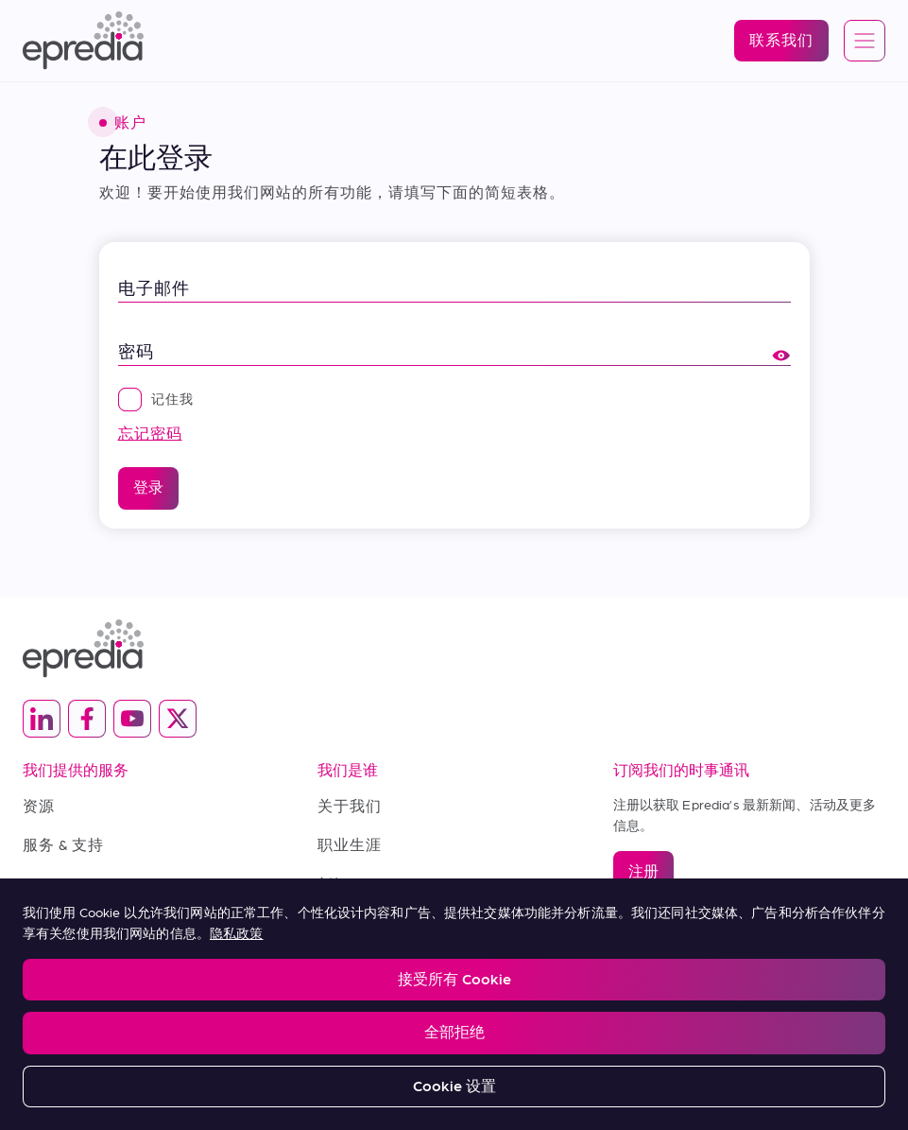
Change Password (500, 991)
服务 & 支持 (63, 844)
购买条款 (55, 923)
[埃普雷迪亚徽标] (83, 40)
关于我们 (349, 805)
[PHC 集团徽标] (454, 1050)
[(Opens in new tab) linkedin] (41, 718)
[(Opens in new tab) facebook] (87, 718)
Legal (37, 991)
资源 (39, 805)
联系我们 (349, 923)
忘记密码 (150, 433)
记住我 (156, 398)
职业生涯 (349, 844)
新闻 (333, 884)
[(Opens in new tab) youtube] (132, 718)
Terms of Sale (75, 884)
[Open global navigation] (864, 41)
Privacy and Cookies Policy (158, 991)
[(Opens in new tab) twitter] (177, 718)
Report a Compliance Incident (340, 991)
